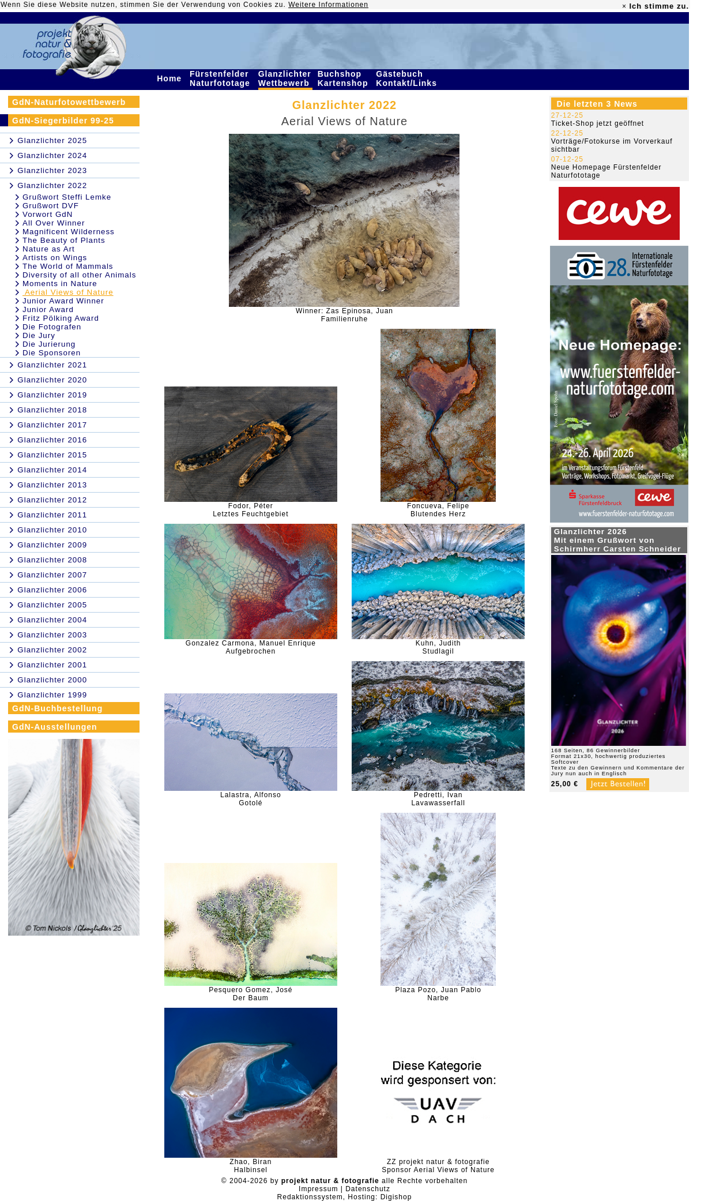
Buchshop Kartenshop (344, 78)
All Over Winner (53, 223)
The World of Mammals (68, 266)
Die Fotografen (51, 326)
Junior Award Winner (63, 301)
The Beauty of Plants (64, 240)
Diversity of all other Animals (79, 275)
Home (170, 78)
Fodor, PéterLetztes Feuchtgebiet (250, 510)
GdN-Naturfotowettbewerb (69, 102)
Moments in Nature (59, 283)
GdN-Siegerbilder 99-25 (63, 120)
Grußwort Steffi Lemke (66, 197)
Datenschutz (367, 1189)
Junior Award (48, 309)
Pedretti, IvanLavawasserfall (438, 799)
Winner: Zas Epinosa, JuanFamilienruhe (344, 315)
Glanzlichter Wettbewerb (285, 78)
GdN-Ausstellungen (54, 726)
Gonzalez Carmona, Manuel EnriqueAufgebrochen (251, 647)
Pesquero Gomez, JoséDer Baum (250, 994)
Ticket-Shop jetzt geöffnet (597, 123)
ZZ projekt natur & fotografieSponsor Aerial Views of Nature (438, 1166)
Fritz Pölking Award (60, 318)
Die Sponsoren (51, 352)
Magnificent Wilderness (68, 231)
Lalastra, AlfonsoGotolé (250, 799)
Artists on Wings (54, 257)
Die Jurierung (49, 344)
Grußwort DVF (50, 205)
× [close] (624, 6)
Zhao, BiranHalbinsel (250, 1166)
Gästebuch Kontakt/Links (407, 78)
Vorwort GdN (47, 214)
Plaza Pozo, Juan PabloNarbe (438, 994)
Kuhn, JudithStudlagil (438, 647)
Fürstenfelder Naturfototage (221, 78)
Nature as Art (48, 249)
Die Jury (38, 335)
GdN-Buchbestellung (57, 708)
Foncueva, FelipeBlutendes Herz (438, 510)
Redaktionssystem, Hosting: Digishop (344, 1197)
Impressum (318, 1189)
